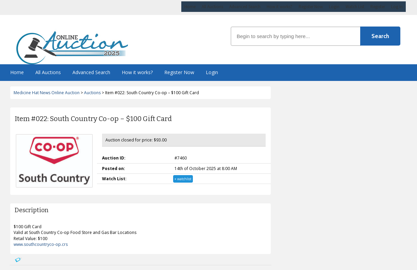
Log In (397, 7)
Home (190, 7)
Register (377, 7)
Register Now (311, 7)
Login (334, 7)
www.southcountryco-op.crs (41, 244)
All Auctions (212, 7)
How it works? (280, 7)
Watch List (355, 7)
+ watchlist (182, 178)
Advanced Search (245, 7)
